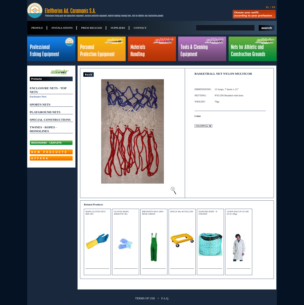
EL (267, 7)
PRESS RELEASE (91, 27)
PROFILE (37, 27)
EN (273, 7)
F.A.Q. (165, 298)
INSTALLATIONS (62, 27)
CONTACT (140, 27)
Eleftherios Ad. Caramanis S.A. (84, 10)
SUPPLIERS (118, 27)
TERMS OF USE (145, 298)
